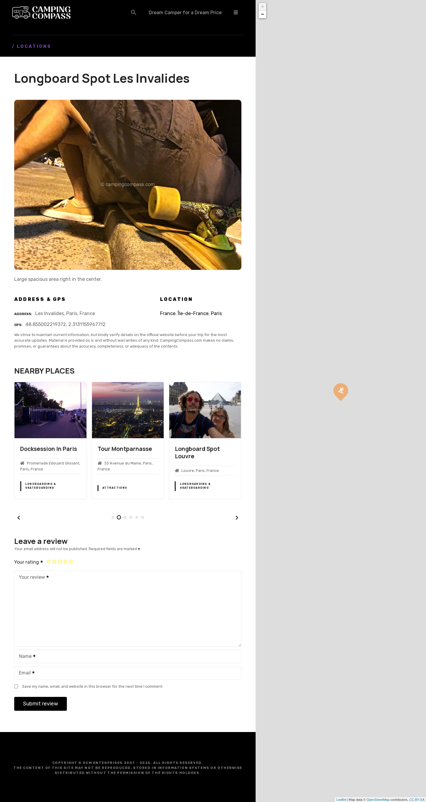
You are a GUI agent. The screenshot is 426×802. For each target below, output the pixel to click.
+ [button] (262, 6)
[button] (134, 12)
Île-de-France (193, 313)
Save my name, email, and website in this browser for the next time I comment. (92, 686)
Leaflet (341, 799)
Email (24, 673)
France (167, 313)
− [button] (262, 14)
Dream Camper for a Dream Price (185, 12)
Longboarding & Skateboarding (40, 485)
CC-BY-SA (417, 799)
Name (25, 656)
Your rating (28, 562)
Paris (216, 313)
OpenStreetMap (378, 799)
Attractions (114, 487)
